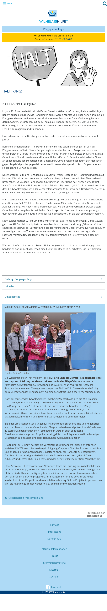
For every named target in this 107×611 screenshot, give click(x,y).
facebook (53, 587)
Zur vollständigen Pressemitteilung (24, 497)
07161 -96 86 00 (63, 39)
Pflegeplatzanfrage (53, 29)
